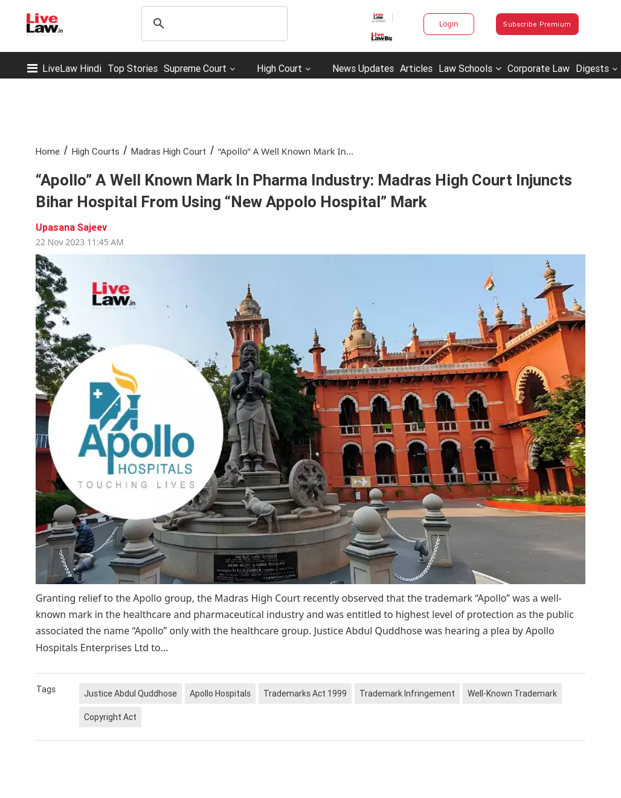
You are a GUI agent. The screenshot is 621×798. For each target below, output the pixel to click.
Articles (416, 68)
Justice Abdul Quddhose (130, 693)
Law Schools (470, 68)
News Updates (363, 68)
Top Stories (133, 68)
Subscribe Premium (537, 24)
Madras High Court (168, 151)
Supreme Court (195, 68)
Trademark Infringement (407, 693)
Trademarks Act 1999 (305, 693)
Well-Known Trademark (512, 693)
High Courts (96, 151)
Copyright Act (110, 717)
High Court (279, 68)
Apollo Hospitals (220, 693)
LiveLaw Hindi (71, 68)
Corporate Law (538, 68)
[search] (212, 23)
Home (48, 151)
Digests (592, 68)
